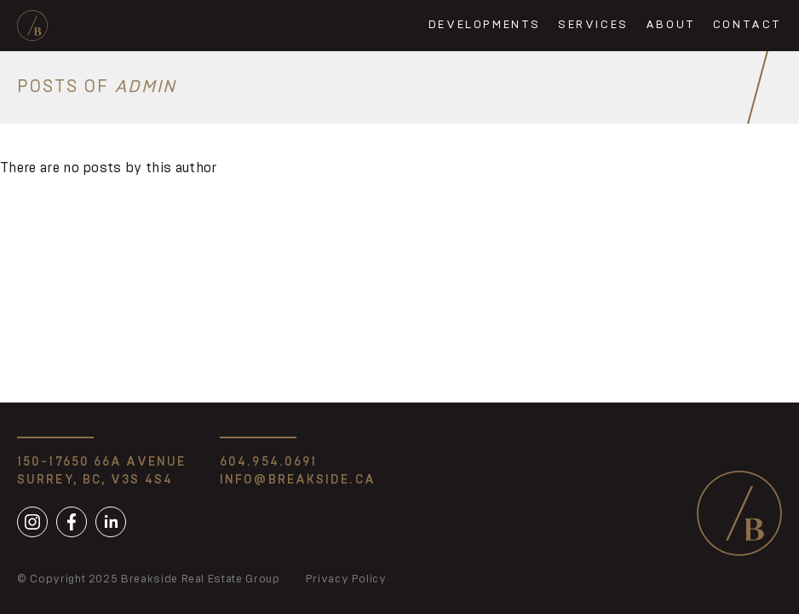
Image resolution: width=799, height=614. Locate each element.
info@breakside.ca (298, 480)
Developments (484, 25)
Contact (747, 25)
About (671, 25)
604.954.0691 (268, 462)
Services (593, 25)
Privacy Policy (346, 579)
